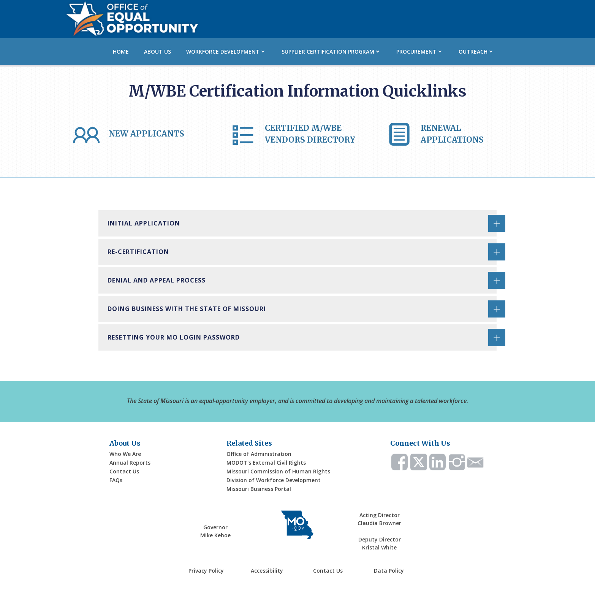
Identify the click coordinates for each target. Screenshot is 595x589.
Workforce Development (226, 51)
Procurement (419, 51)
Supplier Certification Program (331, 51)
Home (121, 51)
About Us (157, 51)
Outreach (476, 51)
